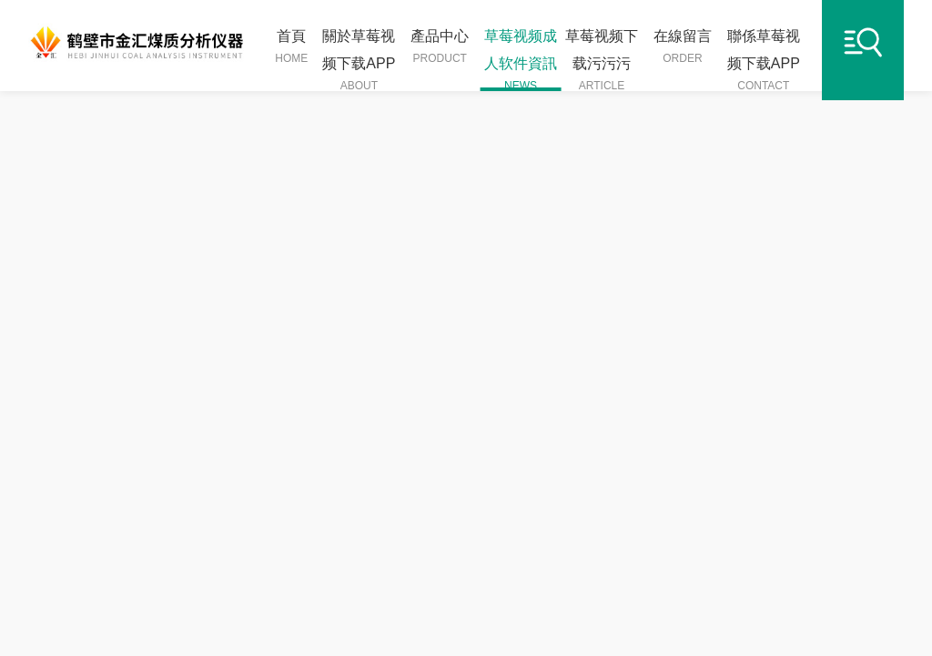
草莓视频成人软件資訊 (521, 59)
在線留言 (682, 47)
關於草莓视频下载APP (359, 59)
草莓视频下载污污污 (602, 59)
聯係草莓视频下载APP (763, 59)
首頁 (291, 47)
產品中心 (439, 47)
